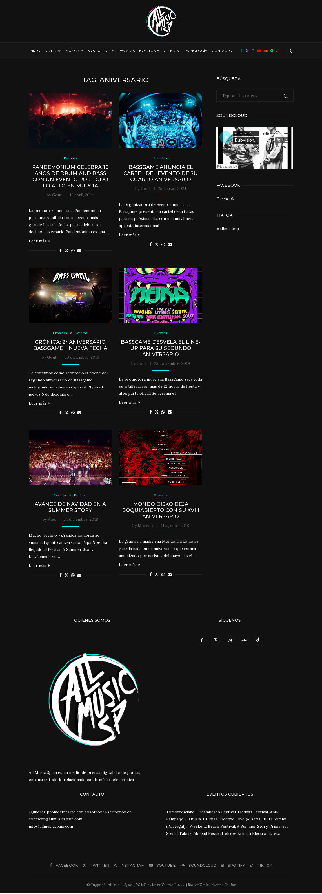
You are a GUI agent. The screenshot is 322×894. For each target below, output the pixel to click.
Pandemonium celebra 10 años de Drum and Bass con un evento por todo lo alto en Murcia (70, 176)
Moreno (145, 526)
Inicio (35, 50)
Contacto (222, 50)
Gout (57, 195)
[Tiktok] (277, 51)
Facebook (225, 198)
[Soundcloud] (265, 51)
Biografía (97, 50)
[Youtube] (259, 51)
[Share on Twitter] (66, 250)
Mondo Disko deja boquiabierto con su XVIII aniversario (160, 511)
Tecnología (195, 50)
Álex (52, 520)
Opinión (171, 50)
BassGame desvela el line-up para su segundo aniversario (160, 348)
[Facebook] (242, 51)
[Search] (289, 51)
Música (72, 50)
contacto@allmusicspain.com (55, 820)
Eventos (147, 50)
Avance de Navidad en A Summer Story (70, 508)
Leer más (39, 241)
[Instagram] (253, 51)
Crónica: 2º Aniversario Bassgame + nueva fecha (70, 345)
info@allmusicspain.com (51, 827)
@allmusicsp (227, 228)
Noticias (53, 50)
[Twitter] (247, 51)
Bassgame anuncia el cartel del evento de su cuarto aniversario (160, 173)
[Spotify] (271, 51)
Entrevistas (123, 50)
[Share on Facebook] (60, 250)
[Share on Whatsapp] (73, 250)
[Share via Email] (79, 250)
